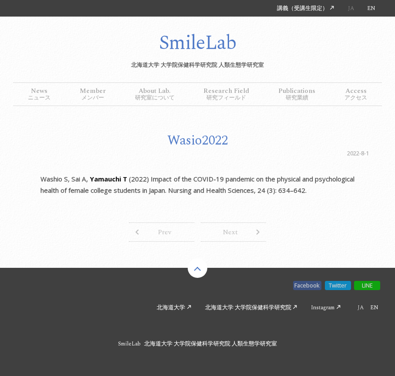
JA (351, 8)
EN (371, 8)
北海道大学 (171, 307)
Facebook (307, 285)
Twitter (338, 285)
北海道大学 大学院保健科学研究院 (248, 307)
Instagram (322, 307)
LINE (367, 285)
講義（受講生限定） (302, 8)
